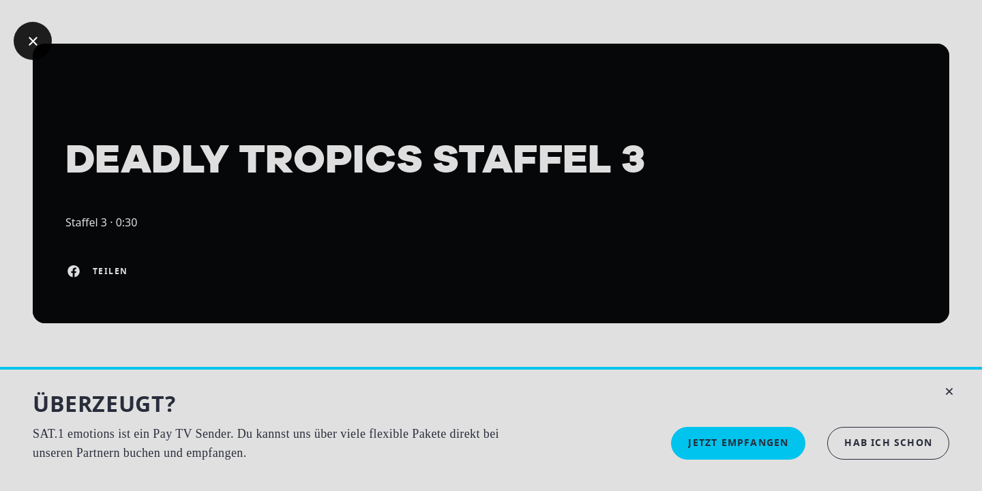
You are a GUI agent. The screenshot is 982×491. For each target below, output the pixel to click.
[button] (888, 443)
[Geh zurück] (33, 41)
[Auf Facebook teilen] (73, 271)
